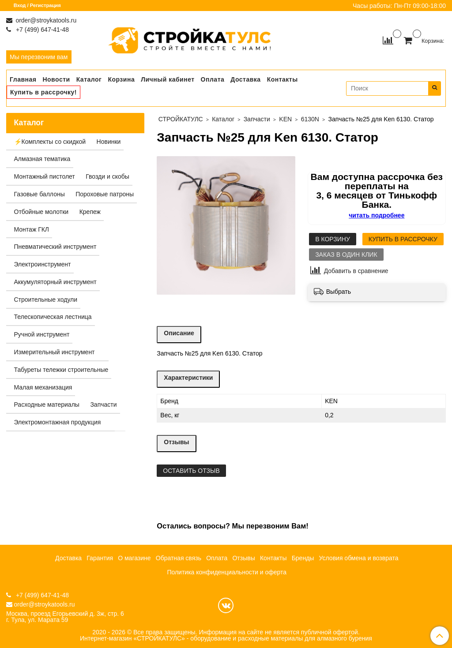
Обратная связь (178, 558)
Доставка (245, 79)
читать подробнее (376, 215)
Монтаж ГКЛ (31, 229)
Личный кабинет (167, 79)
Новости (56, 79)
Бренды (303, 558)
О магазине (134, 558)
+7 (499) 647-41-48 (41, 29)
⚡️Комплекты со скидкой (50, 141)
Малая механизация (43, 387)
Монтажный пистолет (44, 176)
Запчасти (103, 404)
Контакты (282, 79)
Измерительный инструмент (54, 352)
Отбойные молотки (41, 211)
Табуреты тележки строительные (61, 369)
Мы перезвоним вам (39, 56)
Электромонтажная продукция (57, 422)
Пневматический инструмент (55, 246)
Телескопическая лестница (53, 316)
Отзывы (243, 558)
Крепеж (90, 211)
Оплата (213, 79)
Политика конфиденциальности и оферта (226, 572)
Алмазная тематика (42, 158)
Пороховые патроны (104, 194)
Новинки (109, 141)
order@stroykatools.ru (45, 20)
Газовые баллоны (39, 194)
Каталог (89, 79)
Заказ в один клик (346, 254)
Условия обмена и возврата (359, 558)
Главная (23, 79)
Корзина (121, 79)
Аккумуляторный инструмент (55, 281)
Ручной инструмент (42, 334)
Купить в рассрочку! (43, 92)
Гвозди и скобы (107, 176)
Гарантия (100, 558)
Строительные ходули (46, 299)
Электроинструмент (42, 264)
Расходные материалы (46, 404)
